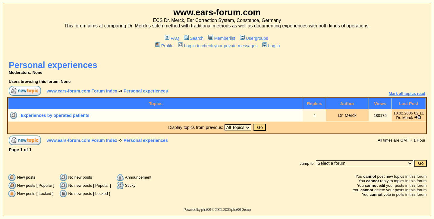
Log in (271, 45)
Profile (164, 45)
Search (193, 38)
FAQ (172, 38)
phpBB (206, 209)
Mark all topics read (407, 93)
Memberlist (221, 38)
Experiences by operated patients (55, 115)
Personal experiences (53, 65)
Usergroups (254, 38)
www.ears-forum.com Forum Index (82, 91)
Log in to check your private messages (217, 45)
